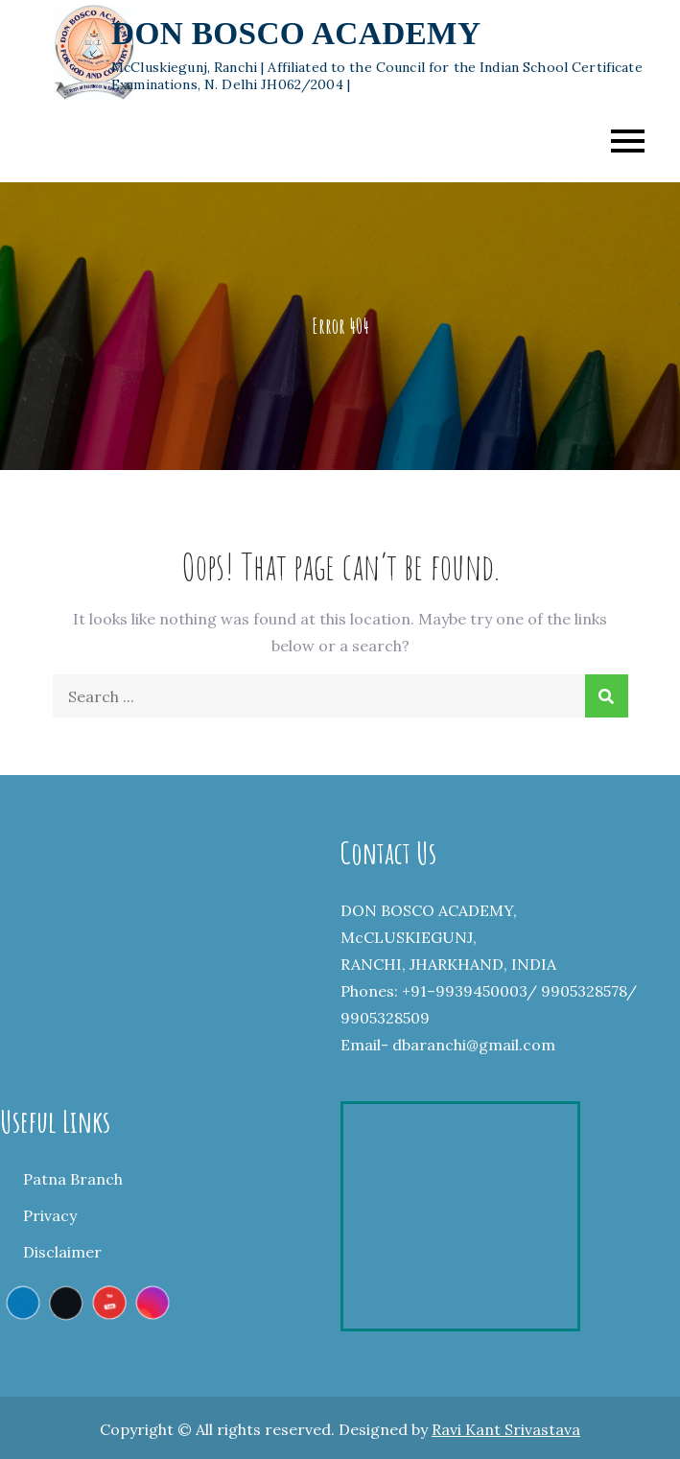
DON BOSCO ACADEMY (296, 33)
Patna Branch (73, 1178)
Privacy (50, 1215)
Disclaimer (62, 1251)
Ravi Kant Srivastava (506, 1429)
